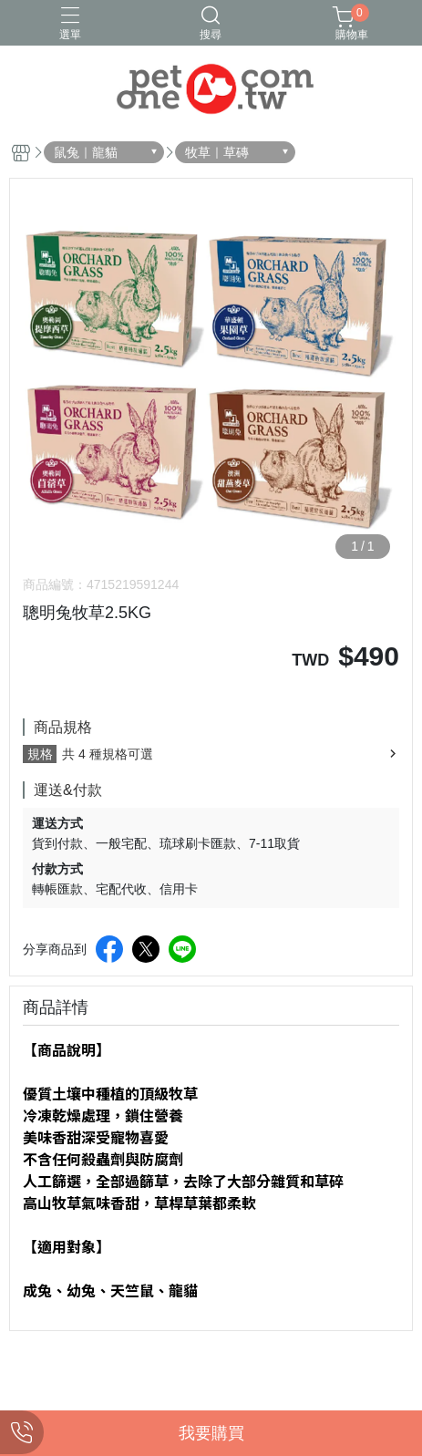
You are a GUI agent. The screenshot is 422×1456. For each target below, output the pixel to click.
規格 (40, 754)
